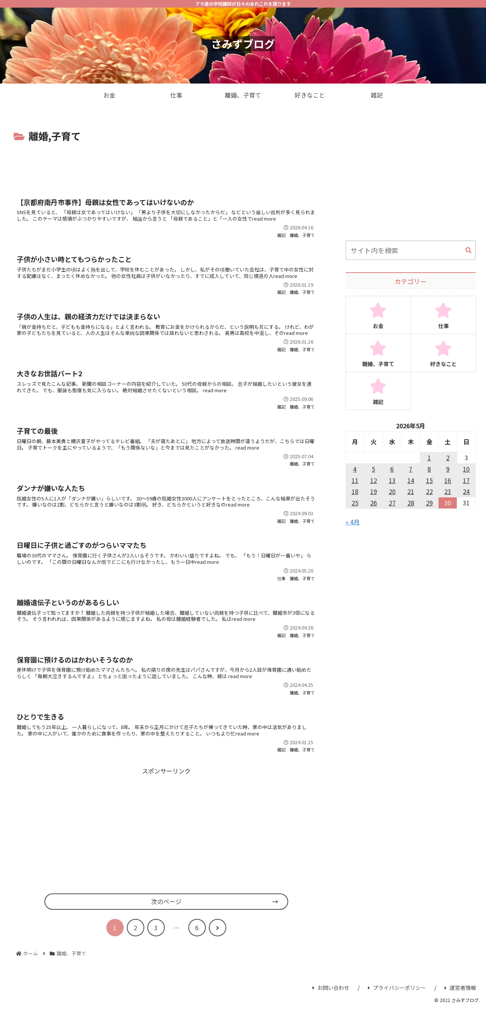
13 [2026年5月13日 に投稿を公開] (392, 480)
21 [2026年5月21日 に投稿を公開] (410, 491)
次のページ (166, 901)
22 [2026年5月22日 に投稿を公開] (429, 491)
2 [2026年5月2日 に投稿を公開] (448, 457)
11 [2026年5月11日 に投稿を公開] (355, 480)
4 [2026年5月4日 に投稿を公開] (355, 468)
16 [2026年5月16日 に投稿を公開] (447, 480)
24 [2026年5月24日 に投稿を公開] (466, 491)
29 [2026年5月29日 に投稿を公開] (429, 502)
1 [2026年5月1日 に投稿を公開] (429, 457)
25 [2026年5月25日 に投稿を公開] (355, 502)
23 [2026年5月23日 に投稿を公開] (447, 491)
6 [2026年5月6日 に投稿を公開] (392, 468)
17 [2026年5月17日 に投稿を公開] (466, 480)
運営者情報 (460, 987)
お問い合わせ (330, 987)
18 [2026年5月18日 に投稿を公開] (355, 491)
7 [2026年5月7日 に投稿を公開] (410, 468)
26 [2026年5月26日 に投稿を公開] (373, 502)
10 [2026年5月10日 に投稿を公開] (466, 468)
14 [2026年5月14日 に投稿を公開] (410, 480)
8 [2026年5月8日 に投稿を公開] (429, 468)
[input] (411, 250)
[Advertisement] (166, 165)
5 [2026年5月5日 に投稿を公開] (373, 468)
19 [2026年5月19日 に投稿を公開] (373, 491)
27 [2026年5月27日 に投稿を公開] (392, 502)
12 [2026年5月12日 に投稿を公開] (373, 480)
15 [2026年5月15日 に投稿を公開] (429, 480)
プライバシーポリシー (397, 987)
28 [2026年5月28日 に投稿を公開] (410, 502)
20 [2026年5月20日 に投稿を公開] (392, 491)
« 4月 (353, 521)
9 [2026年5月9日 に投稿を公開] (448, 468)
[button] (468, 250)
